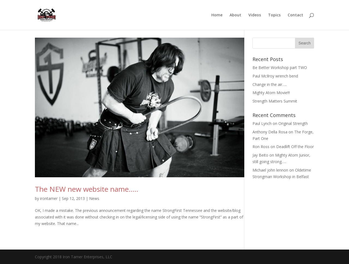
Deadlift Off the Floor (295, 146)
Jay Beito (260, 155)
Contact (295, 15)
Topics (274, 15)
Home (216, 15)
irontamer (49, 198)
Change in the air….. (269, 84)
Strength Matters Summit (274, 101)
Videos (254, 15)
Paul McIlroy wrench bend (275, 76)
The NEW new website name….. (86, 189)
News (94, 198)
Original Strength (293, 123)
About (235, 15)
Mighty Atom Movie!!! (271, 92)
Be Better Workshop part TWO (279, 67)
